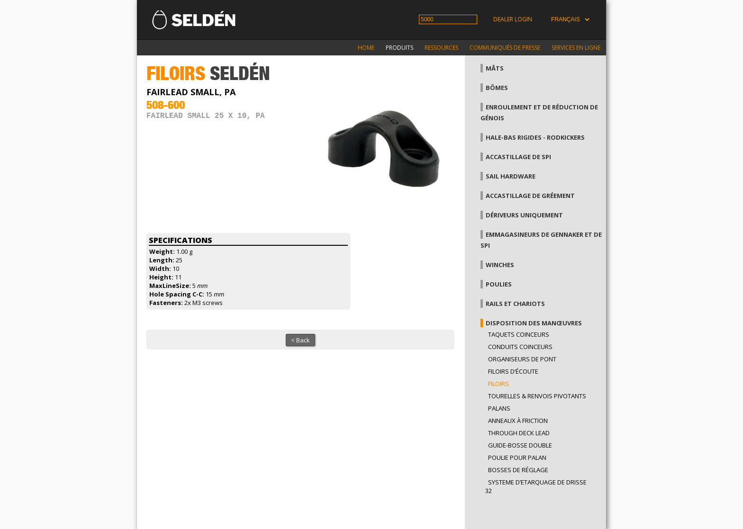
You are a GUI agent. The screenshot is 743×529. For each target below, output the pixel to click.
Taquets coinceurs (518, 334)
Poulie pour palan (517, 457)
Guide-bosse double (520, 445)
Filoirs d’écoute (513, 371)
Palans (499, 408)
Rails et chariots (515, 303)
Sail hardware (510, 176)
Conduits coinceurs (520, 346)
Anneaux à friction (518, 420)
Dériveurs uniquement (524, 215)
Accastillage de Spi (518, 156)
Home (366, 48)
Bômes (497, 87)
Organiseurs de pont (522, 359)
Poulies (499, 284)
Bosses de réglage (518, 470)
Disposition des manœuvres (534, 323)
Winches (500, 264)
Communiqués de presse (505, 48)
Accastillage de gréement (530, 195)
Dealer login (512, 19)
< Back (300, 340)
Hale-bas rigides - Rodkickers (535, 137)
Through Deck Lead (519, 433)
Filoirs (498, 383)
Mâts (495, 68)
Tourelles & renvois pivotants (537, 396)
